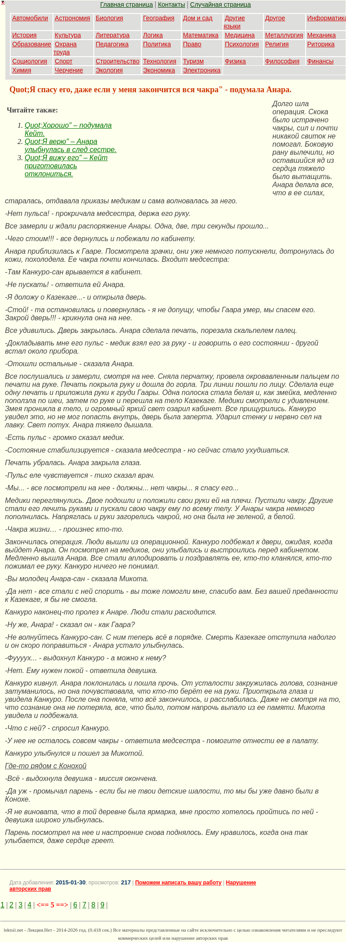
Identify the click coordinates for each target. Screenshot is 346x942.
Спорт (63, 61)
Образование (31, 44)
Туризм (193, 61)
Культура (68, 35)
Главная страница (126, 4)
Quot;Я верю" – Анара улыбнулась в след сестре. (71, 145)
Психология (242, 44)
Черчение (69, 70)
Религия (277, 44)
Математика (201, 35)
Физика (235, 61)
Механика (321, 35)
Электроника (202, 70)
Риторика (321, 44)
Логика (153, 35)
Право (192, 44)
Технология (159, 61)
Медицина (240, 35)
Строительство (117, 61)
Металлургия (284, 35)
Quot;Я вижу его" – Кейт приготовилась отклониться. (66, 166)
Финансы (320, 61)
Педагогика (112, 44)
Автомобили (30, 18)
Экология (109, 70)
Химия (21, 70)
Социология (29, 61)
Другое (275, 18)
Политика (157, 44)
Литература (112, 35)
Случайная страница (220, 4)
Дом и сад (198, 18)
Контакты (171, 4)
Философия (282, 61)
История (24, 35)
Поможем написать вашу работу (178, 882)
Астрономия (72, 18)
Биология (109, 18)
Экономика (159, 70)
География (159, 18)
